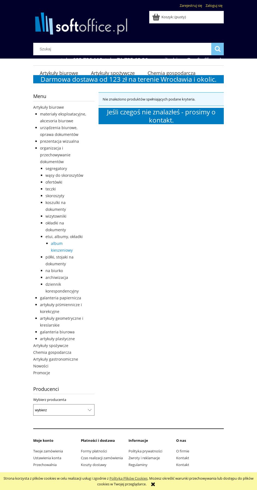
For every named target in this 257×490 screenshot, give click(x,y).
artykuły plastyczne (57, 338)
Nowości (40, 366)
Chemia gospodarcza (52, 352)
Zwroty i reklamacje (144, 457)
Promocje (41, 372)
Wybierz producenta (49, 399)
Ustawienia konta (47, 457)
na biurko (54, 270)
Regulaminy (138, 464)
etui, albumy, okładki (64, 236)
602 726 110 (87, 59)
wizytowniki (55, 216)
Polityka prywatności (145, 451)
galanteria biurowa (57, 331)
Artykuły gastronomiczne (55, 359)
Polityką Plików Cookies (128, 478)
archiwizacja (56, 277)
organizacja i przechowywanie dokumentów (55, 154)
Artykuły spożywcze (50, 345)
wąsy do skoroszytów (64, 175)
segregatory (56, 168)
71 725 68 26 (132, 59)
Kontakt (182, 457)
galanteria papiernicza (60, 297)
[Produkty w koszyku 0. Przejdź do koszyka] (169, 16)
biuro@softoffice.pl (197, 59)
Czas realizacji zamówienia (102, 457)
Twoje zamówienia (48, 451)
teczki (50, 188)
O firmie (182, 451)
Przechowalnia (45, 464)
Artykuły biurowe (48, 107)
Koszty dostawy (93, 464)
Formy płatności (94, 451)
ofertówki (53, 182)
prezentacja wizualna (59, 141)
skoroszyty (54, 195)
